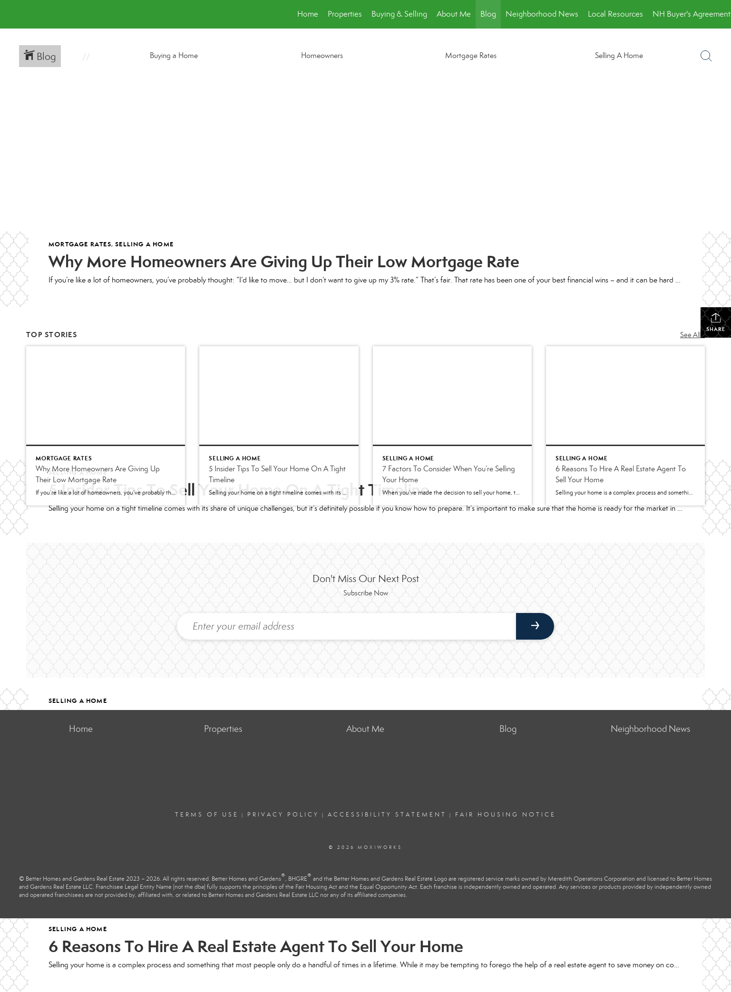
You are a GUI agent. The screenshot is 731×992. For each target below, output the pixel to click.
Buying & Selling (399, 14)
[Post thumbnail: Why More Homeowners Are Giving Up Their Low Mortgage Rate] (105, 425)
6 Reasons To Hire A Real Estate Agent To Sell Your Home (256, 946)
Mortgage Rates (80, 244)
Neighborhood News (542, 14)
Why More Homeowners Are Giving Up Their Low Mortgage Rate (284, 261)
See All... (692, 335)
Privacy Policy (283, 814)
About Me (454, 14)
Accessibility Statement (387, 814)
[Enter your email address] (347, 626)
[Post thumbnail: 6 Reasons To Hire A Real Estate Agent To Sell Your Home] (625, 425)
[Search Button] (706, 56)
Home (307, 14)
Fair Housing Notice (505, 814)
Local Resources (615, 14)
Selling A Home (144, 244)
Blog (488, 14)
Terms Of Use (207, 814)
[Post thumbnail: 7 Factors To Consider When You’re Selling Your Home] (452, 425)
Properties (345, 14)
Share (715, 322)
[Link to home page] (12, 14)
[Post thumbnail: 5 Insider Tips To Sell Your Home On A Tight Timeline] (278, 425)
